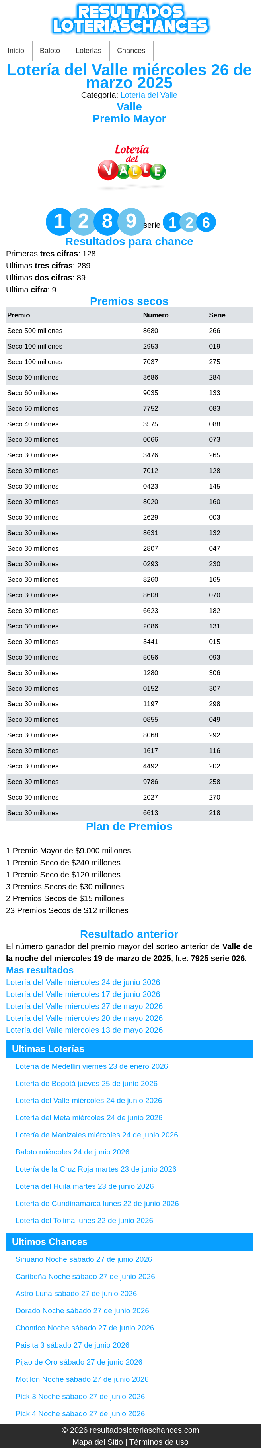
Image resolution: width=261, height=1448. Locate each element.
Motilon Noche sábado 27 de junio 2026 (82, 1379)
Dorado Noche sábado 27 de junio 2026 (82, 1310)
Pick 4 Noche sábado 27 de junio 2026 (80, 1413)
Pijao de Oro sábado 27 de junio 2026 (79, 1362)
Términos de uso (159, 1442)
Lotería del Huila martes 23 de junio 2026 (85, 1186)
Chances (131, 51)
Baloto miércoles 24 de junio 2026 (72, 1152)
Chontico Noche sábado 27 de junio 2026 (85, 1328)
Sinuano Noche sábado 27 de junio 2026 (84, 1259)
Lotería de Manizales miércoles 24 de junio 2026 (97, 1135)
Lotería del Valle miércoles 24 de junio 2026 (89, 1100)
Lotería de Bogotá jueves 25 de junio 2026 (87, 1083)
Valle (129, 106)
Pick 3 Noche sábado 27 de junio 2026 (80, 1396)
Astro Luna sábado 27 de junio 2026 (76, 1293)
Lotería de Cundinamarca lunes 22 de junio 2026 (97, 1203)
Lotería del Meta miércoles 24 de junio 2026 (89, 1117)
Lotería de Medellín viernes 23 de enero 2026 (92, 1066)
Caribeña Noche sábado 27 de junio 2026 (85, 1276)
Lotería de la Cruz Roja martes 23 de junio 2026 (96, 1169)
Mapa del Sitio (97, 1442)
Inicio (16, 51)
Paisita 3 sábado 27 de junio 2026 (72, 1345)
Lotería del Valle (149, 95)
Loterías (88, 51)
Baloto (50, 51)
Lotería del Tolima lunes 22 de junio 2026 (84, 1220)
